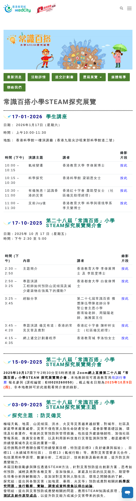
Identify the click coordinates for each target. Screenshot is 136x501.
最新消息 (14, 77)
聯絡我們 (14, 87)
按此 (124, 165)
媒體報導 (118, 77)
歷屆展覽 (92, 77)
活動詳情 (38, 77)
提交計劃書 (64, 77)
